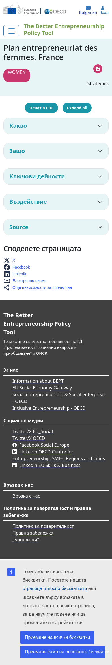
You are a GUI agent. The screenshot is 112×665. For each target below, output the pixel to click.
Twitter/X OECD (28, 438)
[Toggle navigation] (11, 30)
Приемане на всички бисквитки (57, 637)
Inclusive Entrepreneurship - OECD (49, 408)
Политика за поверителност (43, 526)
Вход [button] (104, 12)
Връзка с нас (26, 496)
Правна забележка (32, 533)
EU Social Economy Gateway (42, 388)
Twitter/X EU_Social (32, 431)
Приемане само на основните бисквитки (65, 652)
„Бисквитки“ (25, 540)
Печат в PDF (41, 107)
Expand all (77, 107)
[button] (10, 260)
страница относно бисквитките (55, 588)
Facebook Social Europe (44, 445)
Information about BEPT (38, 381)
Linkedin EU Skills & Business (49, 465)
